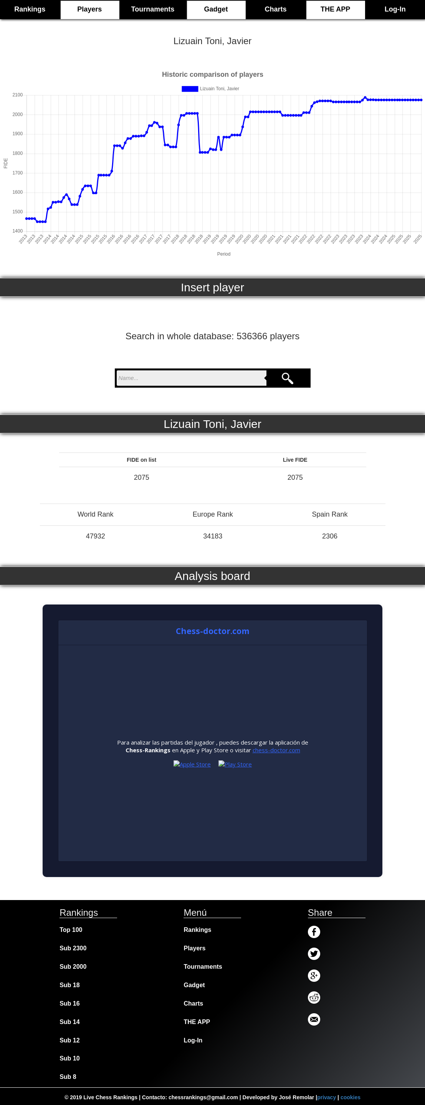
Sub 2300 (73, 948)
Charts (276, 9)
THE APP (335, 9)
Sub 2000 (73, 966)
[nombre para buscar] (191, 378)
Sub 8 (68, 1077)
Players (89, 9)
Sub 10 (69, 1058)
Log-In (395, 9)
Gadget (216, 9)
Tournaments (153, 9)
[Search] (287, 378)
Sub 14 (69, 1022)
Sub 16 (69, 1003)
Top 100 (71, 930)
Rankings (197, 930)
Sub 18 (69, 985)
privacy (326, 1097)
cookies (351, 1097)
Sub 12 (69, 1040)
